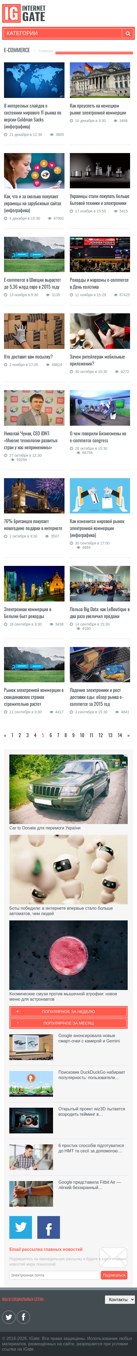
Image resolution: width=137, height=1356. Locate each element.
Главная (46, 51)
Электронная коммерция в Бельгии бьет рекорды (27, 612)
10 (82, 735)
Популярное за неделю (68, 1011)
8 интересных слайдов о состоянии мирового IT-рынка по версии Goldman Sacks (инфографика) (32, 116)
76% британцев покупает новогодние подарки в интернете (33, 524)
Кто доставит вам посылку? (28, 356)
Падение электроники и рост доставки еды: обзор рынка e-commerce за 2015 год (96, 696)
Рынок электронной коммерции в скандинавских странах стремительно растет (33, 696)
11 (91, 735)
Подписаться (114, 1275)
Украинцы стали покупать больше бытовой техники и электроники (100, 199)
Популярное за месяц (68, 1023)
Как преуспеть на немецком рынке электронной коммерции (98, 109)
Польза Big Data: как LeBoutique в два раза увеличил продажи (100, 612)
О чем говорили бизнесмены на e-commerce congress (98, 437)
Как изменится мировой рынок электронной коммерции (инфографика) (97, 527)
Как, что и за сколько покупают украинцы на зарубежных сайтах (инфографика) (32, 203)
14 (120, 735)
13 (110, 735)
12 (101, 735)
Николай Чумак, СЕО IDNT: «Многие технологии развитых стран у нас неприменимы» (31, 440)
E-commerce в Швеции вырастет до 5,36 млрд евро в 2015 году (32, 283)
